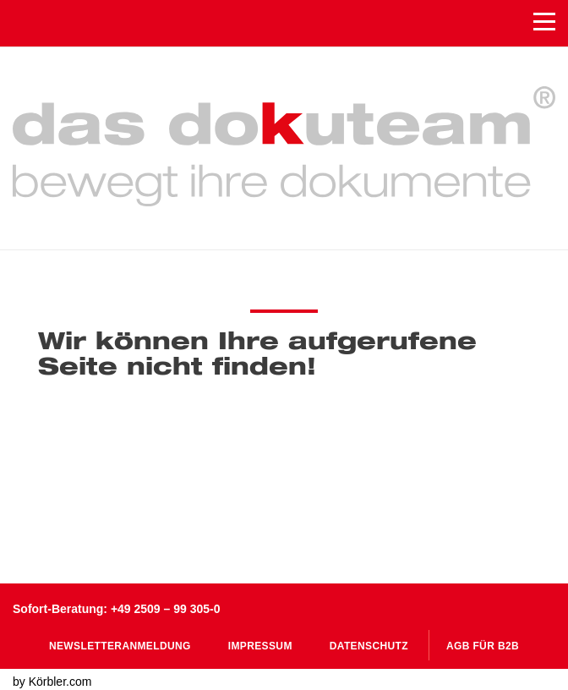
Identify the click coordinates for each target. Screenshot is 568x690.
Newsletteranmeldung (120, 646)
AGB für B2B (482, 646)
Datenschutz (369, 646)
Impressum (260, 646)
